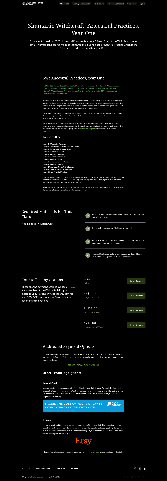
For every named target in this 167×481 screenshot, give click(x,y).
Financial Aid (100, 4)
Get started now (136, 281)
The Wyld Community (83, 4)
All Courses (66, 4)
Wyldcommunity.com (71, 357)
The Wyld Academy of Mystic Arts (32, 4)
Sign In (142, 4)
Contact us (132, 4)
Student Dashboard (117, 4)
